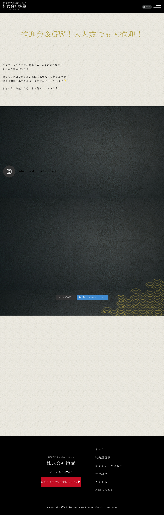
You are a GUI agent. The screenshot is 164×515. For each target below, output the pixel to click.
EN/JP (146, 7)
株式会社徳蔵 (61, 461)
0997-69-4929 (61, 472)
